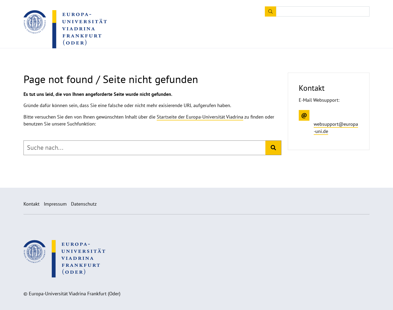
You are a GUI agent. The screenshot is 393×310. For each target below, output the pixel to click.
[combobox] (144, 148)
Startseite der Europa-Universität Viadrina (200, 117)
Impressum (55, 204)
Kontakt (31, 204)
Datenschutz (84, 204)
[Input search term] (323, 11)
